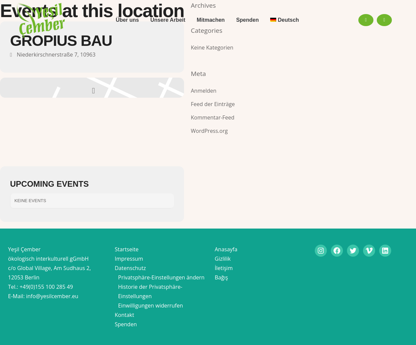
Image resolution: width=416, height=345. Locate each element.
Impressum (129, 258)
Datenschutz (130, 268)
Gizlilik (223, 258)
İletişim (224, 268)
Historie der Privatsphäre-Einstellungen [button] (150, 291)
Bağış (221, 277)
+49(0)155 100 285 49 (46, 286)
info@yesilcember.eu (52, 296)
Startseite (126, 249)
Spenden (126, 324)
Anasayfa (226, 249)
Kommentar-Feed (212, 117)
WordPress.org (209, 131)
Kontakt (124, 315)
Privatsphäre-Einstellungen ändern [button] (161, 277)
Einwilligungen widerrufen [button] (150, 305)
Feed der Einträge (213, 104)
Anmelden (203, 90)
